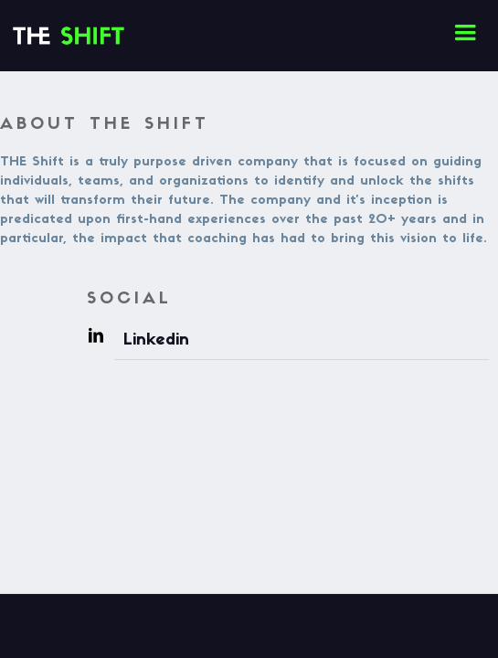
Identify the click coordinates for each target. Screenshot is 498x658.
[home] (4, 14)
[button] (465, 33)
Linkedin (156, 340)
